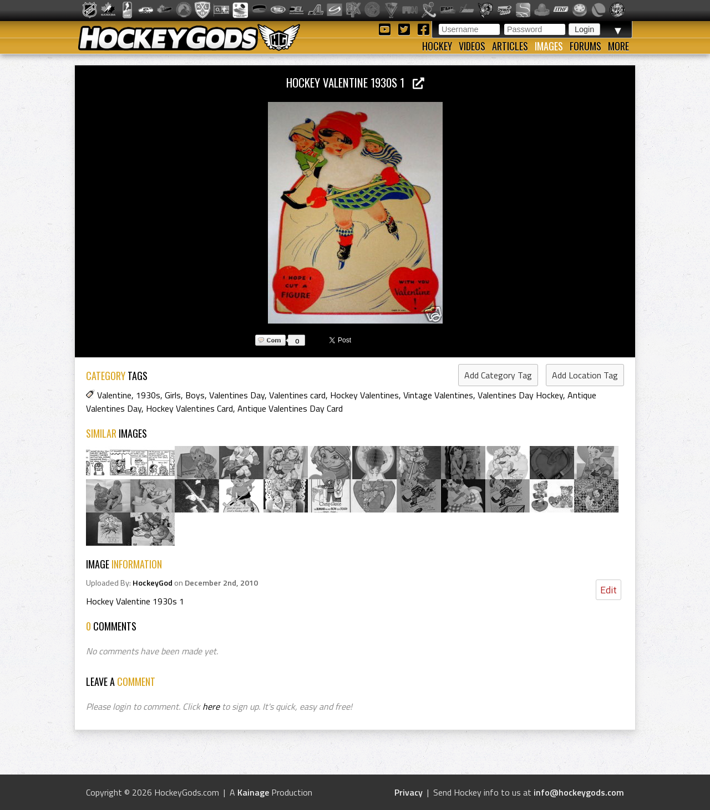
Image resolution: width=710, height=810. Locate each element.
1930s (148, 395)
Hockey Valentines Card (189, 408)
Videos (472, 46)
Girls (173, 395)
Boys (195, 395)
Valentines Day (237, 395)
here (211, 706)
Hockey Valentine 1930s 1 (355, 82)
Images (549, 46)
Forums (585, 46)
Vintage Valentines (438, 395)
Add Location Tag (585, 375)
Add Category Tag (498, 375)
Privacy (408, 792)
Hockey (437, 46)
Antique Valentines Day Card (290, 408)
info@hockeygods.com (579, 792)
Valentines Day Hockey (520, 395)
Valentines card (297, 395)
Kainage (253, 792)
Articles (510, 46)
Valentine (114, 395)
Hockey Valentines (364, 395)
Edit (608, 589)
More (618, 46)
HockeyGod (153, 583)
